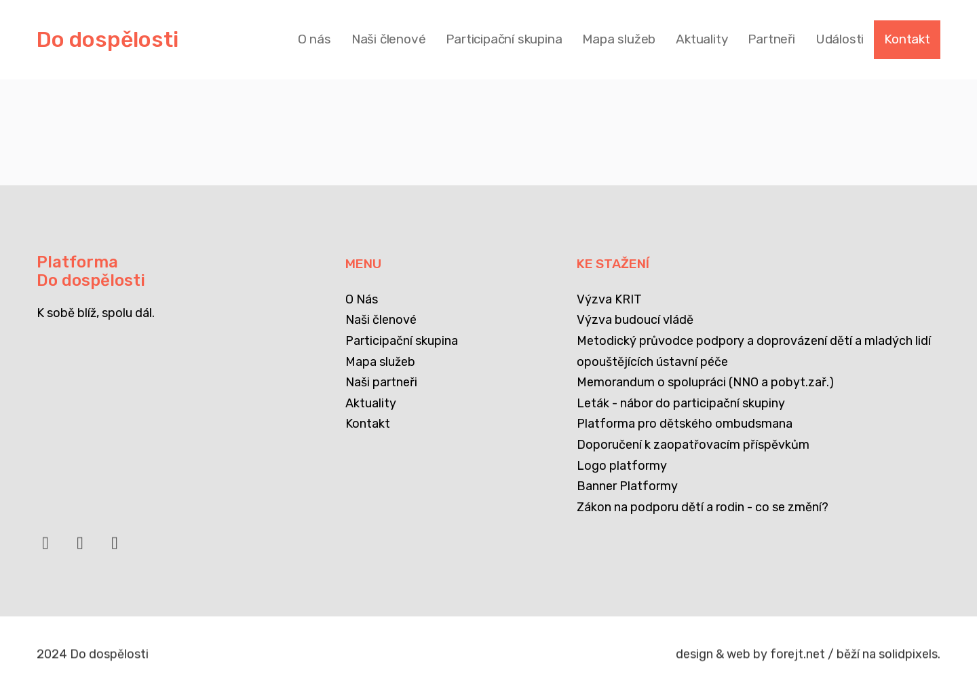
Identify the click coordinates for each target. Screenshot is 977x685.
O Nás (361, 299)
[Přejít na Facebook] (45, 548)
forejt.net (797, 658)
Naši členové (381, 319)
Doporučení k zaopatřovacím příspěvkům (693, 444)
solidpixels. (909, 658)
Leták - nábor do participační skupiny (681, 403)
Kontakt (367, 423)
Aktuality (370, 403)
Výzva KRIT (609, 299)
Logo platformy (622, 465)
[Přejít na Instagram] (114, 548)
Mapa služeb (380, 361)
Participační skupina (401, 340)
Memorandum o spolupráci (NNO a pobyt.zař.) (705, 382)
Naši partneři (381, 382)
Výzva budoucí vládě (635, 319)
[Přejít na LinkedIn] (80, 548)
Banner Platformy (627, 486)
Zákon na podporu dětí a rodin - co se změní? (702, 507)
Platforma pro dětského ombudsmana (684, 423)
